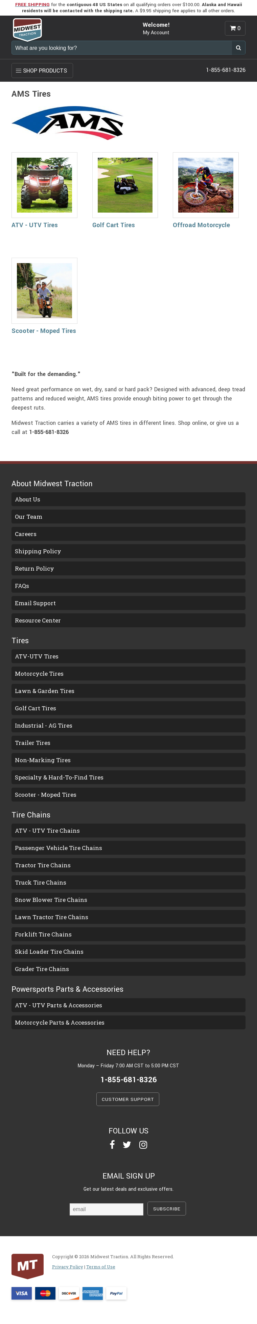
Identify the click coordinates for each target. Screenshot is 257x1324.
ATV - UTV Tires (34, 225)
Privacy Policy (67, 1267)
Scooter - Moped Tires (43, 331)
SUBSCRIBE (167, 1209)
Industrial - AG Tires (43, 725)
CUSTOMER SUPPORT (128, 1099)
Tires (20, 640)
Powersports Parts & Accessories (67, 989)
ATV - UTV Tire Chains (47, 830)
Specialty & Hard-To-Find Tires (59, 777)
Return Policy (34, 568)
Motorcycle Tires (39, 673)
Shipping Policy (38, 551)
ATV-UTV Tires (37, 656)
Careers (26, 534)
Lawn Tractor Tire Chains (51, 917)
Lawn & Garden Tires (44, 691)
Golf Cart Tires (113, 225)
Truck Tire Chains (40, 882)
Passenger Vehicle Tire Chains (58, 848)
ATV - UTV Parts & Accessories (58, 1005)
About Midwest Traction (52, 483)
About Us (27, 499)
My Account (156, 32)
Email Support (35, 603)
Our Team (28, 516)
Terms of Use (100, 1267)
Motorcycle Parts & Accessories (59, 1022)
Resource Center (38, 620)
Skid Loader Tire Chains (49, 951)
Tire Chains (30, 815)
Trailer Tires (32, 743)
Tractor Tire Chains (43, 865)
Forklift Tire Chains (43, 934)
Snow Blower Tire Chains (51, 900)
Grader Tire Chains (42, 969)
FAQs (22, 586)
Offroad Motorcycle (201, 225)
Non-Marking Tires (43, 760)
